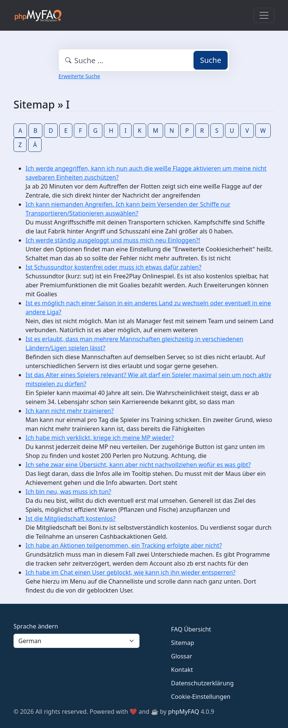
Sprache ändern (36, 626)
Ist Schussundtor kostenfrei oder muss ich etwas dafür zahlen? (113, 267)
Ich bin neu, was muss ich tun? (68, 491)
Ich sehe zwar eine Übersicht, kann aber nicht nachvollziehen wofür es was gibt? (138, 465)
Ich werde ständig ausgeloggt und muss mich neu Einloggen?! (113, 240)
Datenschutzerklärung (202, 683)
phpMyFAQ (183, 711)
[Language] (77, 641)
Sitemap (182, 643)
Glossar (181, 656)
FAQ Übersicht (191, 629)
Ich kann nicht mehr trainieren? (70, 411)
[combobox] (144, 60)
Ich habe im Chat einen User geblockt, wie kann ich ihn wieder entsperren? (131, 572)
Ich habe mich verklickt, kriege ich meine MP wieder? (100, 438)
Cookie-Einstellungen (200, 696)
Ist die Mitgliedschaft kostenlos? (71, 518)
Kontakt (182, 670)
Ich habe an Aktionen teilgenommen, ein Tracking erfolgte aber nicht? (124, 545)
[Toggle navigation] (264, 15)
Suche (210, 60)
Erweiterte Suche (79, 76)
